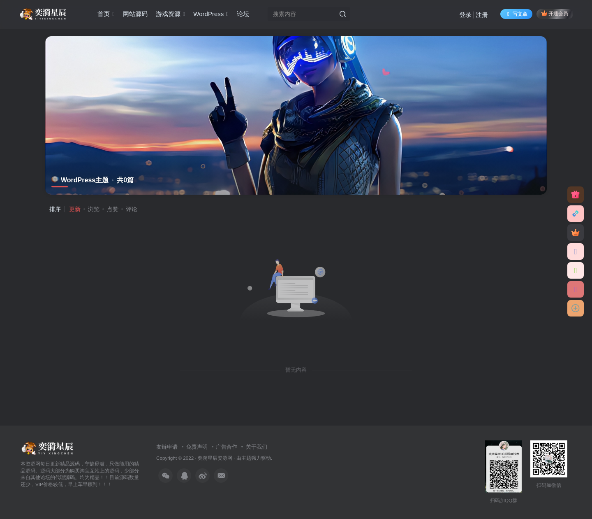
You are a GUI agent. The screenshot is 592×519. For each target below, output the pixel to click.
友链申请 (167, 447)
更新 (75, 209)
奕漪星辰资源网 (215, 458)
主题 (246, 458)
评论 (131, 209)
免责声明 (197, 447)
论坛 (243, 13)
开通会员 (554, 13)
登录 (465, 14)
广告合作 (226, 447)
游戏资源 (170, 13)
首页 (105, 13)
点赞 (112, 209)
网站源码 (135, 13)
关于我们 (256, 447)
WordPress (210, 13)
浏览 (93, 209)
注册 (482, 14)
